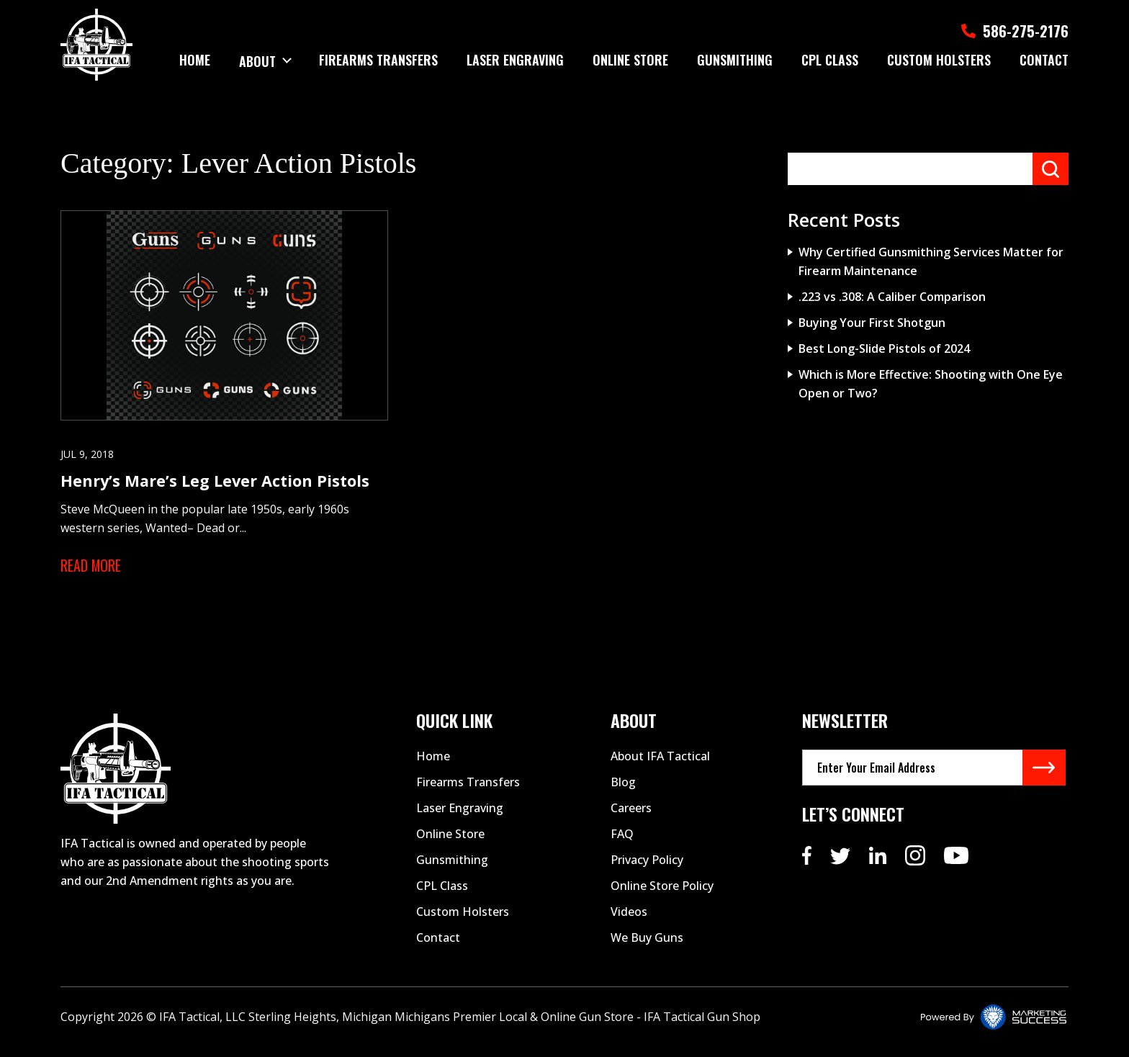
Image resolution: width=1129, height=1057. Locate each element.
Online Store (630, 59)
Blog (623, 791)
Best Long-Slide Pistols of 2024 (884, 348)
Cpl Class (829, 59)
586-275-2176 (1009, 29)
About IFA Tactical (660, 765)
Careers (631, 816)
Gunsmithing (735, 59)
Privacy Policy (647, 868)
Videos (629, 920)
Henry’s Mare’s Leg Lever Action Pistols (216, 488)
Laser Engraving (515, 59)
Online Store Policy (662, 894)
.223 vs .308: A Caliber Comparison (892, 297)
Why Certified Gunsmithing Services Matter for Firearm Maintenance (931, 261)
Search (1051, 169)
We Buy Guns (647, 946)
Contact (1044, 59)
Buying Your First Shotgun (872, 322)
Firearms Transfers (378, 59)
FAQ (622, 842)
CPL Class (442, 894)
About (256, 59)
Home (194, 59)
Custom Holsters (939, 59)
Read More (91, 574)
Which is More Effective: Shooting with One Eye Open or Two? (931, 383)
